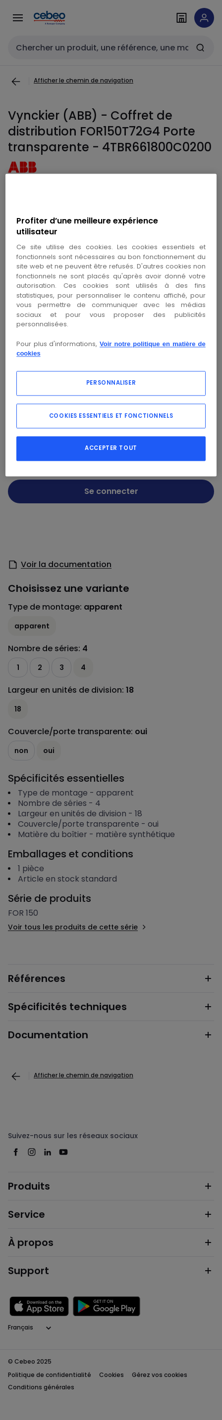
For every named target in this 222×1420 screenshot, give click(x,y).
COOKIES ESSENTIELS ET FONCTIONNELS (111, 416)
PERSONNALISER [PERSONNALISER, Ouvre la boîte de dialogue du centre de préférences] (111, 383)
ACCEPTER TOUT (111, 448)
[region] (111, 325)
